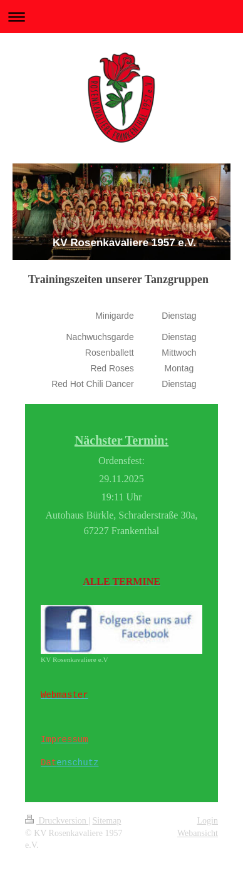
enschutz (77, 762)
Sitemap (107, 820)
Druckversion (56, 820)
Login (207, 820)
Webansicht (197, 833)
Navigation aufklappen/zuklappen (121, 16)
